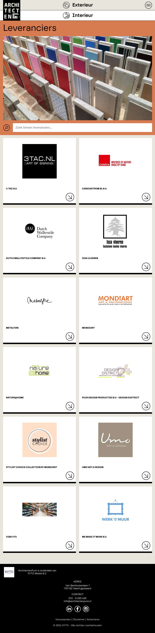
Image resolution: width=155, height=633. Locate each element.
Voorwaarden (63, 619)
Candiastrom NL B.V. (94, 189)
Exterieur (82, 5)
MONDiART (88, 328)
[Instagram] (86, 609)
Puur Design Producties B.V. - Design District (110, 398)
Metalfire (12, 328)
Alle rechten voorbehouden (86, 625)
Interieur (82, 15)
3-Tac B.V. (11, 189)
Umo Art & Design (92, 467)
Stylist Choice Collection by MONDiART (31, 467)
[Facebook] (77, 609)
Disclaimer (79, 619)
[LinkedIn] (69, 609)
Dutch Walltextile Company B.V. (26, 258)
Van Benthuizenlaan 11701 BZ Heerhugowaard (77, 587)
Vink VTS (11, 537)
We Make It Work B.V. (94, 537)
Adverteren (93, 619)
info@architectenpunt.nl (77, 601)
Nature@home (15, 398)
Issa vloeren (90, 258)
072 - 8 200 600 (77, 598)
